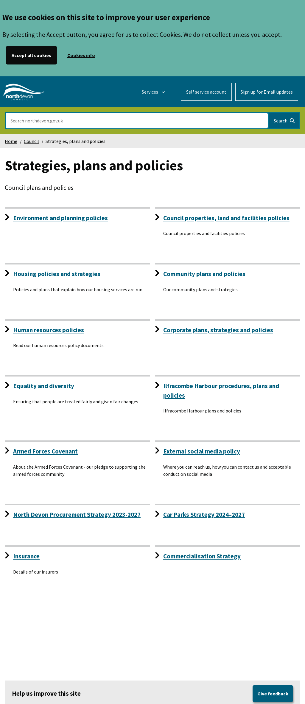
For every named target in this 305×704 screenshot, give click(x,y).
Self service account (206, 92)
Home (11, 141)
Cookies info (81, 55)
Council (31, 141)
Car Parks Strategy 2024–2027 (204, 515)
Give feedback (272, 694)
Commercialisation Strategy (202, 556)
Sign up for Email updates (267, 92)
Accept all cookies (31, 55)
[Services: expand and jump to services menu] (153, 92)
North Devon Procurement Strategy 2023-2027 (77, 515)
